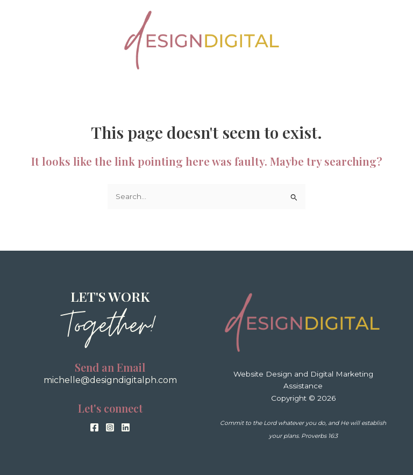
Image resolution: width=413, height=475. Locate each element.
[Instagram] (110, 427)
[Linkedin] (125, 427)
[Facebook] (94, 427)
